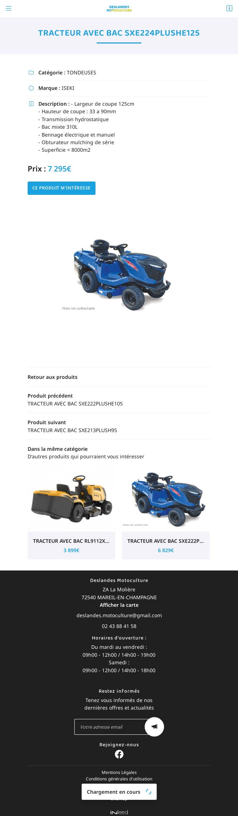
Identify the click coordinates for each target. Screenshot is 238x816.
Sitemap (119, 795)
